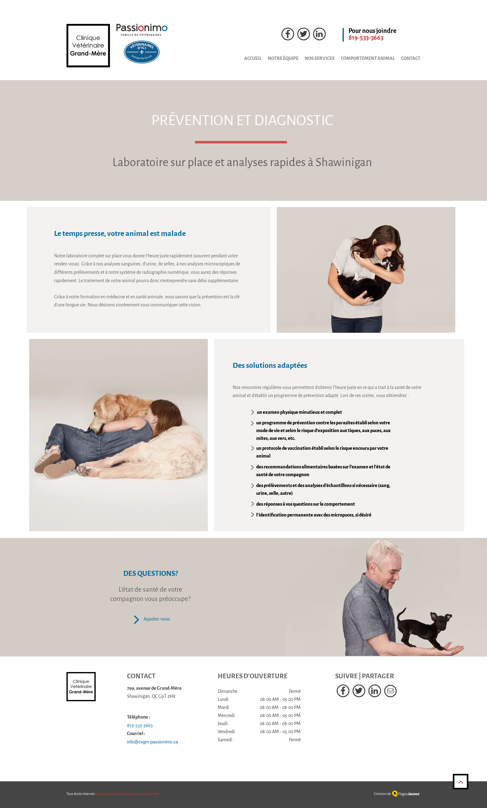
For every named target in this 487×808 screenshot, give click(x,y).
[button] (316, 58)
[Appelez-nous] (150, 619)
